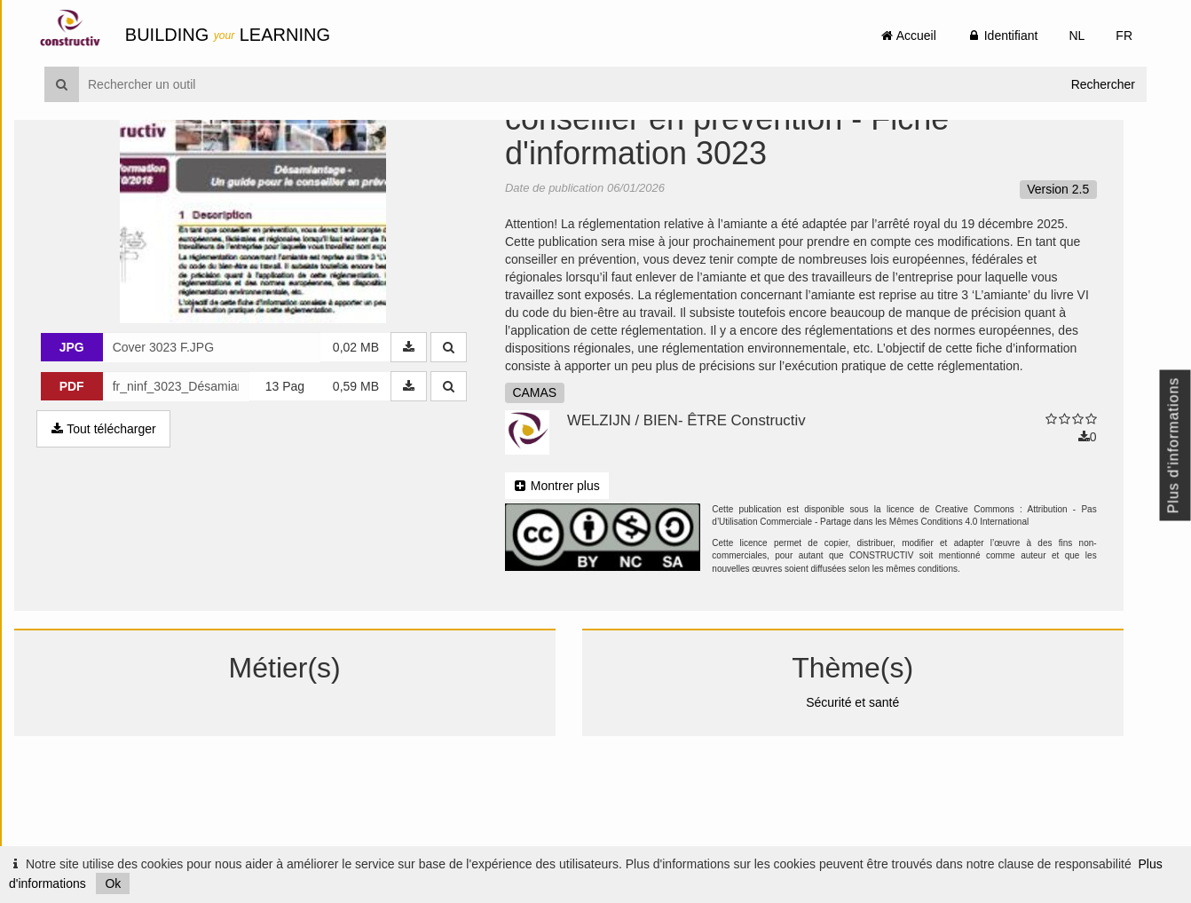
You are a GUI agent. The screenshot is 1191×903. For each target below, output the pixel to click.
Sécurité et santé (877, 806)
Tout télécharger (133, 534)
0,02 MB (383, 452)
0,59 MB (383, 491)
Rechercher (1103, 84)
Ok (113, 883)
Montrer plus (584, 589)
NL (1077, 35)
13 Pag (312, 491)
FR (1124, 35)
